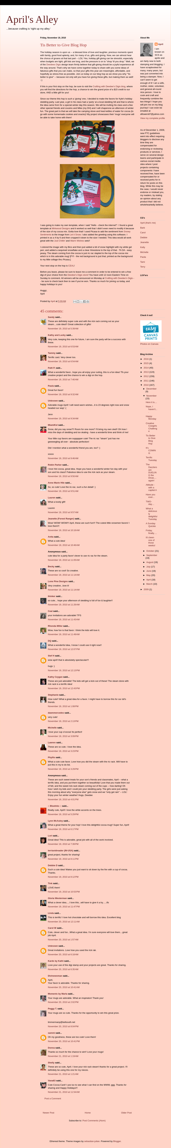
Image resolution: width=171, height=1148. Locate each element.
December (151, 388)
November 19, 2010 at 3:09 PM (63, 736)
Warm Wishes (77, 240)
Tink (50, 883)
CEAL (71, 265)
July (148, 566)
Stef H (51, 655)
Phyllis (51, 757)
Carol (143, 232)
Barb (142, 227)
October (150, 551)
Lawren (52, 742)
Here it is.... (151, 402)
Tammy (52, 353)
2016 (146, 359)
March (149, 584)
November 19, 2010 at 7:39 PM (63, 844)
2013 (146, 372)
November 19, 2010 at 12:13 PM (64, 670)
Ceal (50, 611)
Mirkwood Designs (61, 228)
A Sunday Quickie (151, 524)
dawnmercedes (56, 712)
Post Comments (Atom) (94, 1120)
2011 (146, 380)
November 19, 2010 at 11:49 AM (64, 634)
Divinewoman (55, 976)
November (151, 395)
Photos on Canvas (149, 344)
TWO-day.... (150, 503)
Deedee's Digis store (78, 275)
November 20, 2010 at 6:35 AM (63, 969)
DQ (49, 641)
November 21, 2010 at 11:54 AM (64, 1092)
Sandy (51, 317)
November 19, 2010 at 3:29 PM (63, 769)
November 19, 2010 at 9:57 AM (63, 512)
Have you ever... (150, 496)
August (150, 562)
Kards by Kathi (56, 961)
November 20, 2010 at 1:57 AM (63, 939)
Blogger (117, 1141)
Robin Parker (55, 465)
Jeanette (144, 242)
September (151, 555)
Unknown (53, 400)
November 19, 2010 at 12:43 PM (64, 688)
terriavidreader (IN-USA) (60, 850)
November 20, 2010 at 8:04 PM (63, 1026)
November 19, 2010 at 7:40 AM (63, 379)
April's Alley (32, 19)
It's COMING (151, 450)
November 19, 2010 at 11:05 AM (64, 560)
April (160, 44)
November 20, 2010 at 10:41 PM (64, 1041)
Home (88, 1112)
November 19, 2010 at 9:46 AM (63, 458)
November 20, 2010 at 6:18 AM (63, 954)
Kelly (142, 247)
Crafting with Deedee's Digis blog (109, 86)
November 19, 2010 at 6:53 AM (63, 346)
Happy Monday (151, 417)
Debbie (143, 237)
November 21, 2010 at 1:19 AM (63, 1056)
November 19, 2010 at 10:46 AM (64, 545)
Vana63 (52, 1080)
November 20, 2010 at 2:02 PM (63, 1002)
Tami (142, 262)
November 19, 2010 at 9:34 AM (63, 418)
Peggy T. (52, 1008)
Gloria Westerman (57, 898)
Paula (51, 386)
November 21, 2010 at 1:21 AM (63, 1074)
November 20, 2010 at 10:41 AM (64, 987)
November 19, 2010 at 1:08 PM (63, 706)
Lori (50, 835)
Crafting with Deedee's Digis (119, 278)
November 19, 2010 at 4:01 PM (63, 799)
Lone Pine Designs (58, 581)
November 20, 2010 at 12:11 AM (64, 921)
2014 (146, 367)
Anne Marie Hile (56, 482)
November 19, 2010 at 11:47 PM (64, 906)
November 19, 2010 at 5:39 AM (63, 328)
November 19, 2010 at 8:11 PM (63, 859)
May (148, 575)
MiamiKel (53, 425)
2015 (146, 363)
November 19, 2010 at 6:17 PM (63, 829)
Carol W (52, 928)
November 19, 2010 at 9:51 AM (63, 491)
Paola (143, 257)
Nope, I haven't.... (151, 409)
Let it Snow (75, 234)
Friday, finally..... (151, 531)
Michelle (52, 727)
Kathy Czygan (55, 677)
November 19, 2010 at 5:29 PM (63, 814)
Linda (51, 913)
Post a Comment (52, 1098)
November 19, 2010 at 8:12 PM (63, 877)
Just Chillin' (59, 240)
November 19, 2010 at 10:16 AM (64, 530)
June (149, 571)
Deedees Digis (53, 64)
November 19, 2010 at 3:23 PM (63, 751)
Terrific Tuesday (151, 458)
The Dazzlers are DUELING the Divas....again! (151, 472)
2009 (146, 589)
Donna (51, 1047)
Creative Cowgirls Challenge (151, 427)
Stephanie (53, 695)
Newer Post (48, 1112)
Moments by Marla (57, 993)
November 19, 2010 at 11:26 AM (64, 604)
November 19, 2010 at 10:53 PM (64, 891)
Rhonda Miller (55, 626)
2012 (146, 376)
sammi (51, 1033)
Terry (142, 266)
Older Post (126, 1112)
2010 (146, 385)
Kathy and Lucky (57, 335)
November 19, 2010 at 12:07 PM (64, 649)
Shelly (51, 1062)
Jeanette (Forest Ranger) (61, 518)
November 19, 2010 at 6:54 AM (63, 361)
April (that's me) (148, 222)
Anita (51, 536)
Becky (51, 566)
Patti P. (51, 368)
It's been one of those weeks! (150, 541)
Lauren (51, 497)
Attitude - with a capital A (151, 487)
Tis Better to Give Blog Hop (150, 439)
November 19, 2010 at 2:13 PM (63, 721)
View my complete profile (152, 118)
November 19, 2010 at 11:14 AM (64, 575)
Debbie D (52, 865)
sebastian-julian (92, 1141)
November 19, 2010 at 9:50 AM (63, 476)
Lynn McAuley (55, 821)
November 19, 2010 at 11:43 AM (64, 619)
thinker (51, 596)
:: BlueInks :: (54, 806)
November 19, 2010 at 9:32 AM (63, 394)
